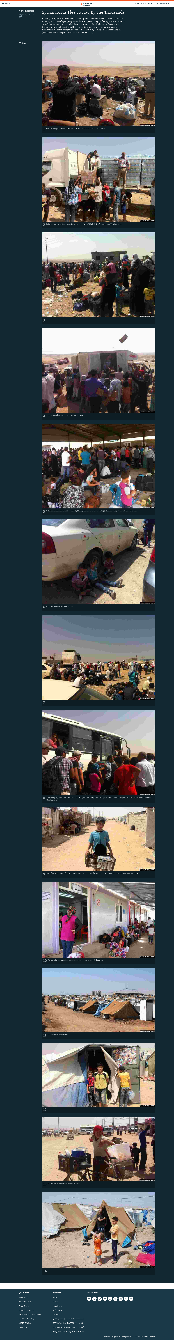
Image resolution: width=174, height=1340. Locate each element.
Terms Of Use (24, 1306)
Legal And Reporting (26, 1319)
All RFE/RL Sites (25, 1323)
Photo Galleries (26, 11)
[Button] (22, 43)
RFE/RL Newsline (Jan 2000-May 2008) (68, 1323)
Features (56, 1302)
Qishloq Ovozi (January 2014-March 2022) (69, 1319)
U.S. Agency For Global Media (30, 1315)
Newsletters (57, 1306)
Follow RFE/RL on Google (143, 4)
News (55, 1298)
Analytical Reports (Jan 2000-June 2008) (68, 1327)
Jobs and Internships (26, 1310)
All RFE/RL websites (162, 4)
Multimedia (57, 1310)
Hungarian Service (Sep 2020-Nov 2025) (68, 1331)
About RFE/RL (24, 1298)
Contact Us (23, 1327)
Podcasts (56, 1315)
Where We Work (25, 1302)
